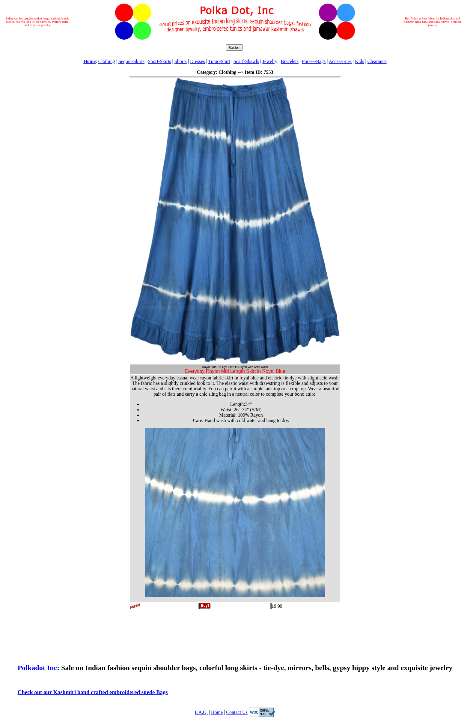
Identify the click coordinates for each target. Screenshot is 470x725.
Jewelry (269, 61)
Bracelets (290, 61)
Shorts (180, 61)
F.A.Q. (201, 712)
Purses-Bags (314, 61)
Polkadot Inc (37, 668)
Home (217, 712)
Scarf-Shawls (246, 61)
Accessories (340, 61)
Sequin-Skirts (131, 61)
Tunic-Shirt (219, 61)
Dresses (197, 61)
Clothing (106, 61)
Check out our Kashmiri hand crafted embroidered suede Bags (93, 692)
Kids (359, 61)
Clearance (377, 61)
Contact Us (237, 712)
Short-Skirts (159, 61)
